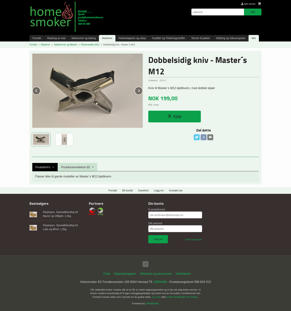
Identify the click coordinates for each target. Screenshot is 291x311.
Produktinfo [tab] (42, 167)
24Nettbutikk (152, 303)
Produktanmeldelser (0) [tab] (75, 167)
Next (142, 90)
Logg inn (159, 190)
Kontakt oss (176, 190)
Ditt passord (155, 223)
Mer (253, 38)
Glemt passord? (193, 239)
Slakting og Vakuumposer (231, 38)
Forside (36, 38)
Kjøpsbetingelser (125, 273)
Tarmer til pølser (200, 38)
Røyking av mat (56, 38)
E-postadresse (156, 209)
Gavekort (143, 190)
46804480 (160, 281)
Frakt (106, 273)
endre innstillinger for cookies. (183, 297)
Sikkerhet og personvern (156, 273)
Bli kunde (127, 190)
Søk (252, 11)
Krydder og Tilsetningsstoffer (168, 38)
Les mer (156, 297)
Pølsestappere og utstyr (132, 38)
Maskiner (107, 38)
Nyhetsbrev (183, 273)
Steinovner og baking (83, 38)
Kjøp (175, 116)
